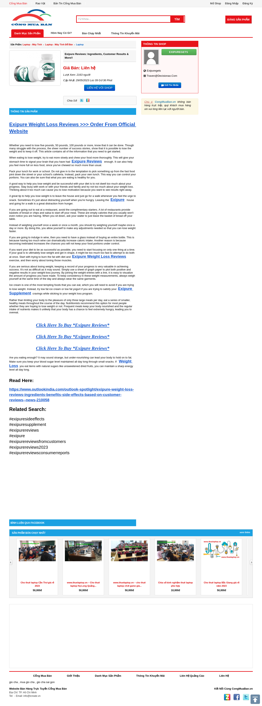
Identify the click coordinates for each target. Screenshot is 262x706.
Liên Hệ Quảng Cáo (192, 675)
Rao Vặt (40, 3)
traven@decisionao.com (162, 75)
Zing (87, 100)
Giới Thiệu (73, 675)
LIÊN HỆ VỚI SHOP (99, 87)
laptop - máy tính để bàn (59, 44)
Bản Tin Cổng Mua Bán (67, 3)
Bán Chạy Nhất (91, 33)
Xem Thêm (245, 532)
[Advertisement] (72, 484)
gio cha (13, 682)
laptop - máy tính (32, 44)
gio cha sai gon (45, 682)
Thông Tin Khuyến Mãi (125, 33)
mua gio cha (27, 682)
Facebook (236, 697)
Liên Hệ (224, 675)
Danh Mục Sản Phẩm (27, 33)
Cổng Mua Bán (18, 3)
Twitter (81, 100)
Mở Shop (215, 3)
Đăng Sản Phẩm (238, 19)
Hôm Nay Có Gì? (61, 32)
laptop (80, 44)
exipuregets (154, 70)
